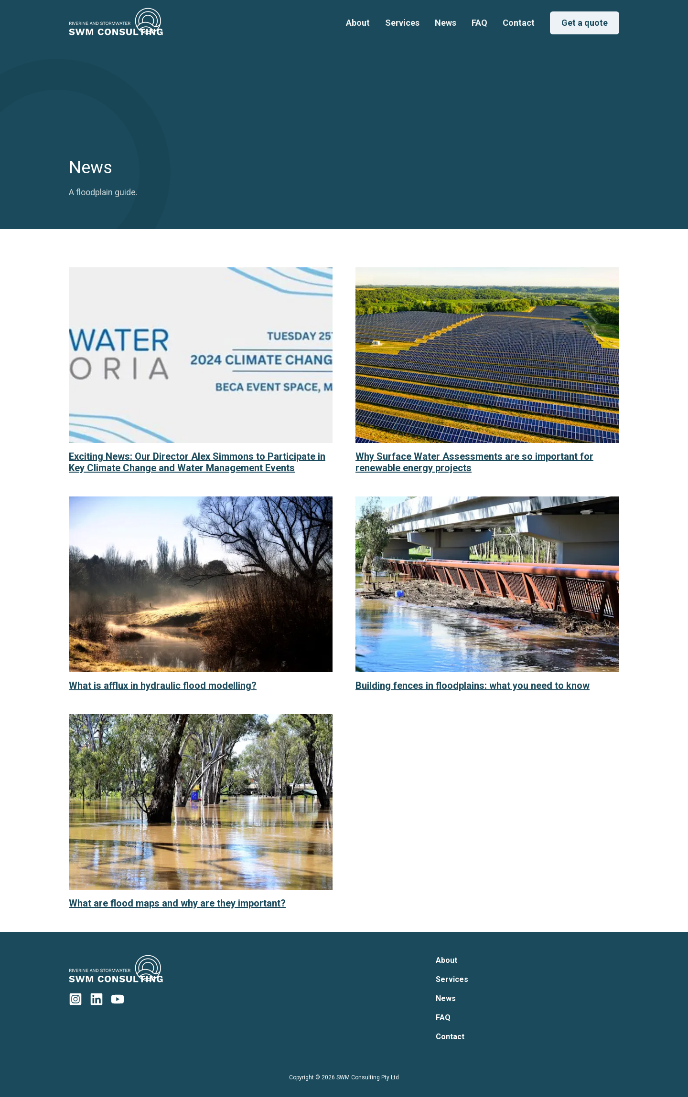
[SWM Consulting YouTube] (117, 999)
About (358, 23)
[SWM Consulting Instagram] (75, 999)
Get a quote (584, 23)
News (445, 23)
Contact (519, 23)
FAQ (479, 23)
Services (402, 23)
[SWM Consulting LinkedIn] (96, 999)
